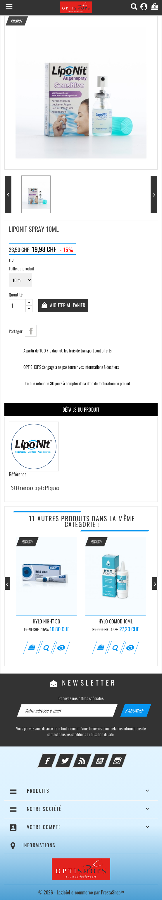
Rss (90, 757)
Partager (30, 330)
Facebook (55, 757)
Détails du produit (81, 409)
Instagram (125, 757)
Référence (18, 474)
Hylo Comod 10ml (115, 621)
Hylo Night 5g (46, 621)
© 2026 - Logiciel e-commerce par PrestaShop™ (81, 892)
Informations (39, 845)
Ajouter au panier (67, 305)
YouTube (107, 757)
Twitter (72, 757)
